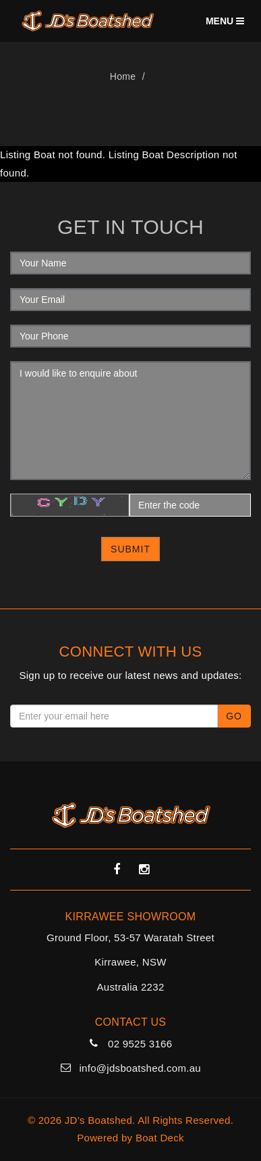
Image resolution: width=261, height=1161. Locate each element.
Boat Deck (160, 1137)
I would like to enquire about (130, 420)
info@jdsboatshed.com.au (140, 1068)
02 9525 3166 (140, 1043)
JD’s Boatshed (98, 1120)
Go (234, 716)
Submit (130, 549)
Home (123, 76)
